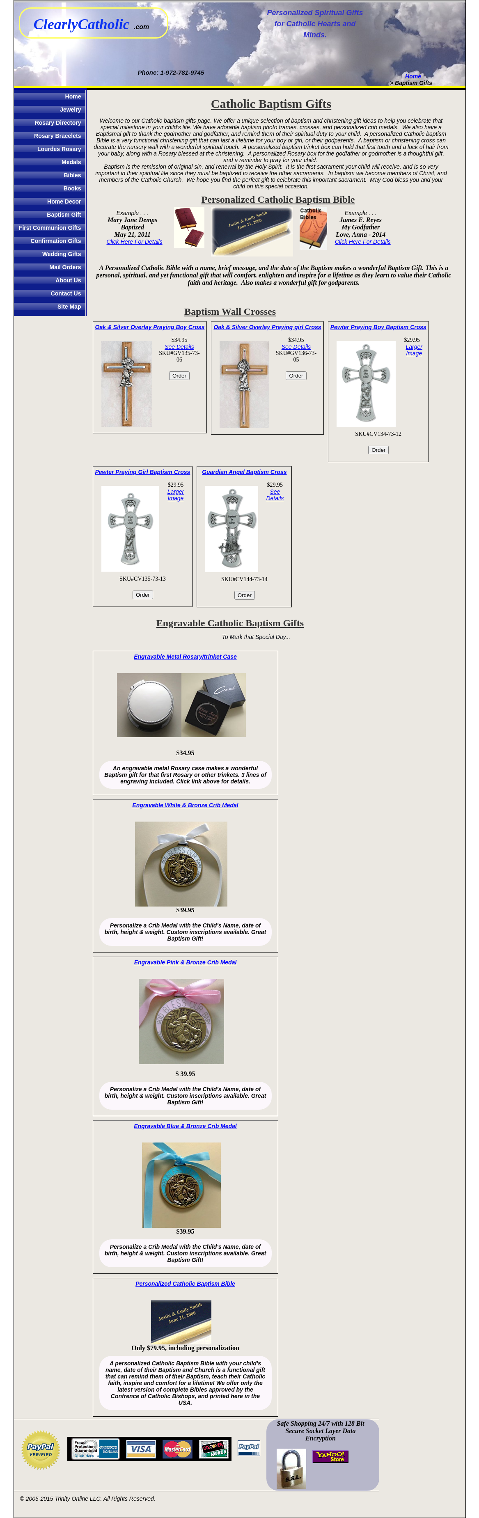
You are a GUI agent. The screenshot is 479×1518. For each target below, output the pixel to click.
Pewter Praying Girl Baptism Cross (142, 472)
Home (413, 76)
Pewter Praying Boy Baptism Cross (378, 327)
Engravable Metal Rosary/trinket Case (185, 656)
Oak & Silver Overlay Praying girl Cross (267, 327)
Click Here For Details (135, 241)
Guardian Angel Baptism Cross (244, 472)
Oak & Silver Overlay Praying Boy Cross (150, 327)
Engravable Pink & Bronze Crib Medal (185, 962)
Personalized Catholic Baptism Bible (185, 1283)
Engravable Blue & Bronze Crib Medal (185, 1126)
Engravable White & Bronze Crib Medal (185, 805)
